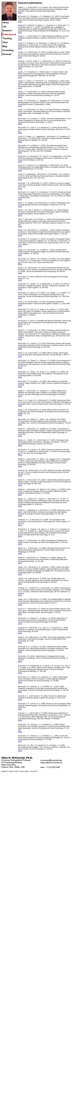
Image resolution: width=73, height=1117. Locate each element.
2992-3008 (62, 47)
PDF (20, 13)
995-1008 (37, 484)
